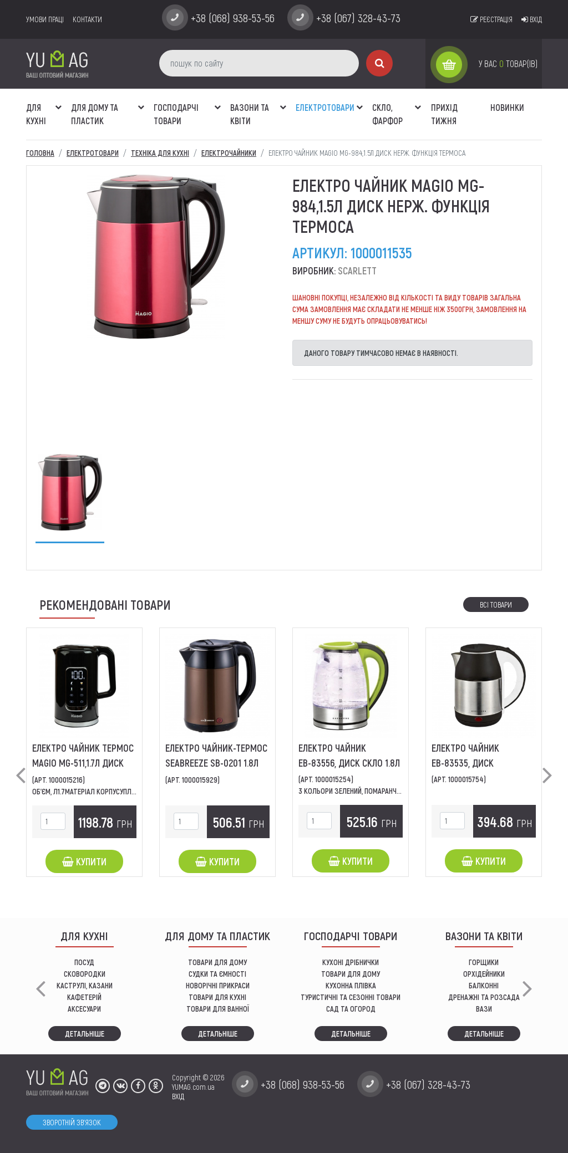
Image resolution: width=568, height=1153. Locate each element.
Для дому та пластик (94, 114)
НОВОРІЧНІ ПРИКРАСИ (218, 985)
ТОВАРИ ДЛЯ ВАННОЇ (217, 1008)
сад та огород (351, 1008)
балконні (484, 985)
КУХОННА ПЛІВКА (351, 985)
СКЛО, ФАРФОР (387, 114)
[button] (58, 101)
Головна (40, 152)
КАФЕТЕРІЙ (84, 997)
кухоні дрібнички (350, 962)
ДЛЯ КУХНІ (36, 114)
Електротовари (325, 107)
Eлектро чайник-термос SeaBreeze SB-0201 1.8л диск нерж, (216, 763)
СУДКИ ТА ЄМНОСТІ (217, 973)
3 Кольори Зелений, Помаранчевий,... (358, 790)
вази (484, 1008)
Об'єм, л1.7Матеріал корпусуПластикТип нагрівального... (125, 791)
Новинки (507, 107)
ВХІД (178, 1096)
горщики (484, 962)
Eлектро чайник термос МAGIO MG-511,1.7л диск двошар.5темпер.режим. (83, 763)
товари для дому (350, 973)
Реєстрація (491, 19)
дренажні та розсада (484, 997)
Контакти (87, 19)
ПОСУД (84, 962)
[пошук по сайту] (259, 63)
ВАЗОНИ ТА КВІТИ (249, 114)
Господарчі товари (176, 114)
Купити (84, 861)
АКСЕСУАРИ (84, 1008)
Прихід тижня (444, 114)
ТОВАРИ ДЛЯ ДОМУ (217, 962)
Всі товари (496, 604)
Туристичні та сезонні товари (350, 997)
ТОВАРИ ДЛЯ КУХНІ (217, 997)
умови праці (45, 19)
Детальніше (84, 1033)
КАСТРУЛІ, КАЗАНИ (85, 985)
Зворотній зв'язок (72, 1122)
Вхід (531, 19)
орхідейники (484, 973)
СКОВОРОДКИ (84, 973)
